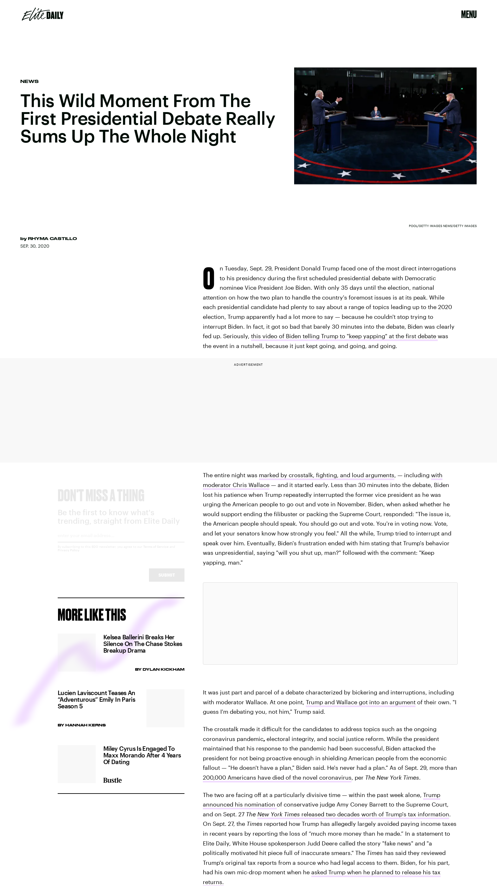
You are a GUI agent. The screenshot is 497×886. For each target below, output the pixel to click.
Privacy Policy (69, 556)
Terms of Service (156, 552)
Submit (166, 580)
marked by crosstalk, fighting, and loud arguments (326, 474)
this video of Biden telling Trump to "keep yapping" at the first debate (344, 335)
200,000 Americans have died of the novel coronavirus (277, 777)
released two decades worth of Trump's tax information (353, 814)
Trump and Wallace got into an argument (361, 702)
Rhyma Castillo (52, 238)
